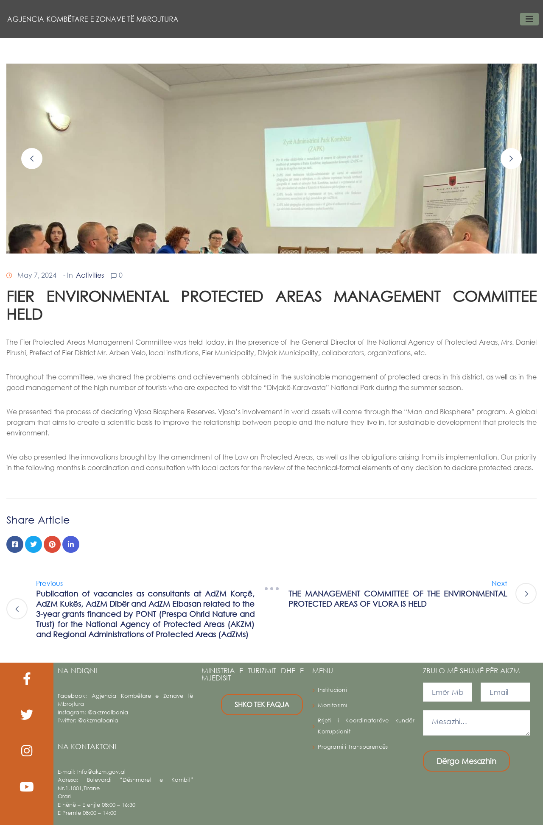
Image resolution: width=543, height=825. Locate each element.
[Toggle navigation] (529, 19)
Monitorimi (332, 705)
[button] (31, 158)
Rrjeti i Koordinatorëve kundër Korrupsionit (366, 726)
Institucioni (332, 690)
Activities (90, 274)
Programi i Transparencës (353, 746)
